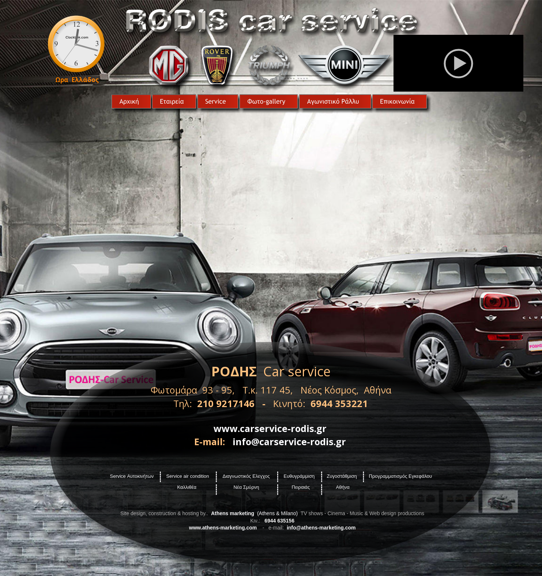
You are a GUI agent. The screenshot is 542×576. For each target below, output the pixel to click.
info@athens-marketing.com (321, 528)
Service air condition (187, 476)
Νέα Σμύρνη (246, 487)
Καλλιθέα (187, 487)
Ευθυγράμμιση (299, 476)
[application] (458, 63)
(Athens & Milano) (276, 513)
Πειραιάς (301, 487)
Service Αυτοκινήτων (132, 476)
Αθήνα (343, 487)
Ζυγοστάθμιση (342, 476)
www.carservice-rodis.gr (270, 428)
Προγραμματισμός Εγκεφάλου (400, 476)
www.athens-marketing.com (223, 528)
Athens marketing (232, 513)
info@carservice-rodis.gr (289, 441)
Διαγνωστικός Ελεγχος (246, 476)
